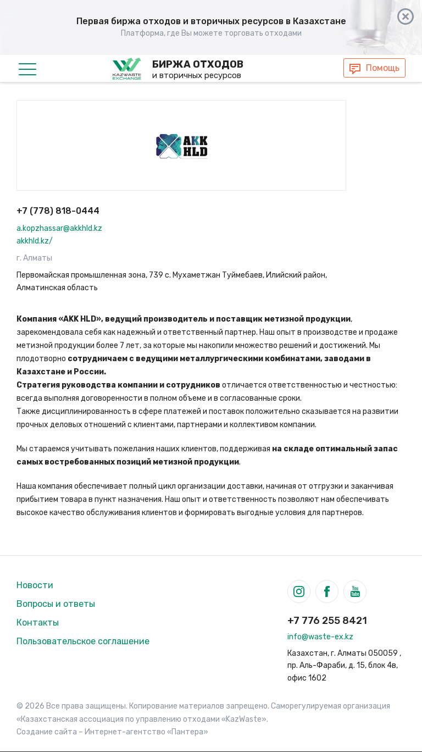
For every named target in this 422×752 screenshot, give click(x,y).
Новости (34, 585)
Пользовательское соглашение (82, 641)
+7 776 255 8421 (327, 621)
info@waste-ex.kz (320, 637)
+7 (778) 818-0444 (57, 211)
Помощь (382, 68)
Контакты (37, 622)
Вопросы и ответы (55, 604)
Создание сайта (46, 732)
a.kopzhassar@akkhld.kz (59, 228)
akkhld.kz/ (34, 241)
